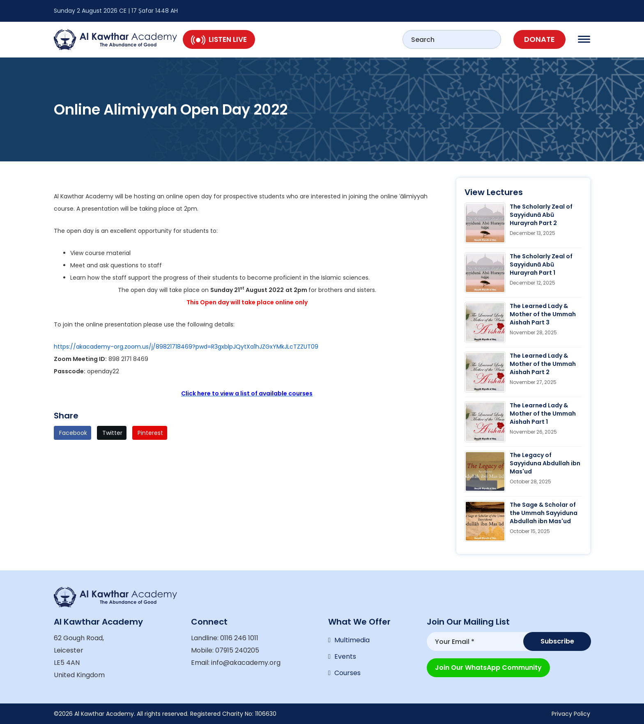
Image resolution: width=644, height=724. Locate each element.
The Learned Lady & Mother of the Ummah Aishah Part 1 (543, 413)
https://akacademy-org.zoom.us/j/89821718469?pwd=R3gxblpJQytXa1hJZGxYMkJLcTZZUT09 (186, 346)
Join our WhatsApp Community (488, 667)
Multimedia (352, 640)
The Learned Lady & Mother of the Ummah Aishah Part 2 (543, 364)
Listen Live (219, 39)
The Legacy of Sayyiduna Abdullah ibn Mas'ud (545, 463)
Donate (539, 39)
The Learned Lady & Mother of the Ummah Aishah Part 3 (543, 314)
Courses (347, 673)
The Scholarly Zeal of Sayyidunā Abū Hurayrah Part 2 (541, 214)
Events (345, 656)
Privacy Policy (571, 714)
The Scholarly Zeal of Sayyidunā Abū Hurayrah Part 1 (541, 264)
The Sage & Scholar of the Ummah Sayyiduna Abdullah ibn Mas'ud (543, 513)
